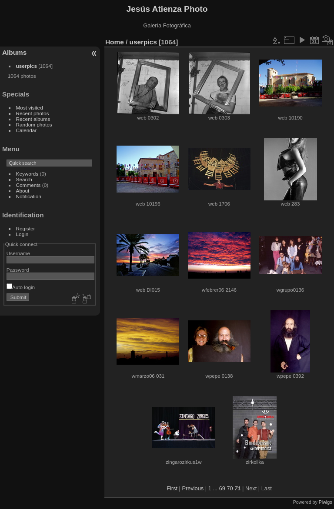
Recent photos (32, 113)
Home (114, 42)
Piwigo (325, 502)
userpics (26, 66)
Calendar (26, 130)
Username (18, 253)
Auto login (21, 287)
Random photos (34, 124)
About (23, 190)
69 (222, 488)
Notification (28, 196)
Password (18, 270)
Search (24, 179)
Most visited (29, 107)
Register (25, 228)
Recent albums (33, 119)
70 (230, 488)
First (172, 488)
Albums (14, 52)
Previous (193, 488)
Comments (28, 185)
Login (22, 234)
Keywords (27, 173)
